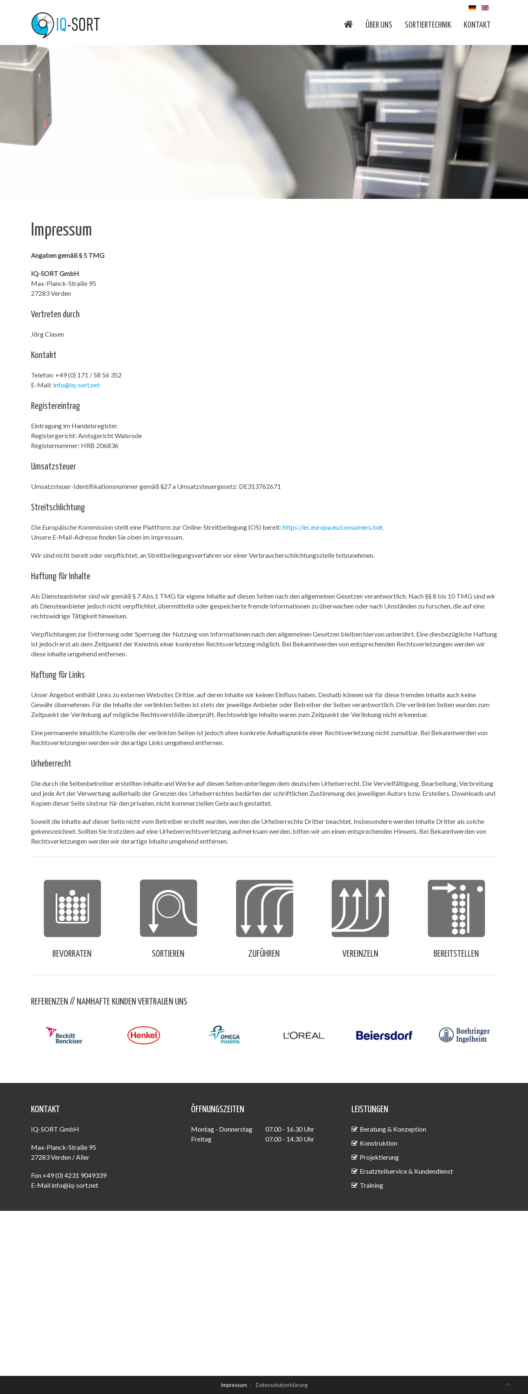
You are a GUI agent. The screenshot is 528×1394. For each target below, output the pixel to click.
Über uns (378, 25)
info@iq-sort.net (76, 385)
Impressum (234, 1385)
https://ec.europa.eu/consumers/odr (333, 527)
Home (348, 24)
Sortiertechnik (428, 25)
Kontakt (477, 25)
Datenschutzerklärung (282, 1385)
